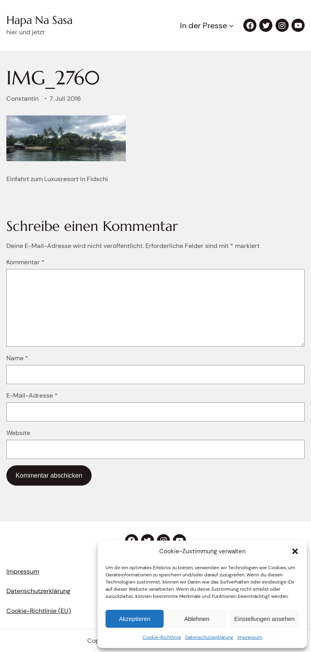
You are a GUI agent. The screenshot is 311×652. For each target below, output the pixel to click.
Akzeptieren (134, 618)
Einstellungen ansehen (264, 618)
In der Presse (203, 25)
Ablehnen (196, 618)
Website (18, 433)
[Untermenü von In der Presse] (231, 25)
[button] (295, 551)
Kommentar (25, 262)
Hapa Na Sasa (39, 20)
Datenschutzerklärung (209, 637)
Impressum (249, 637)
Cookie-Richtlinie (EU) (38, 611)
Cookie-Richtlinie (162, 637)
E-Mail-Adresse (32, 395)
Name (17, 358)
